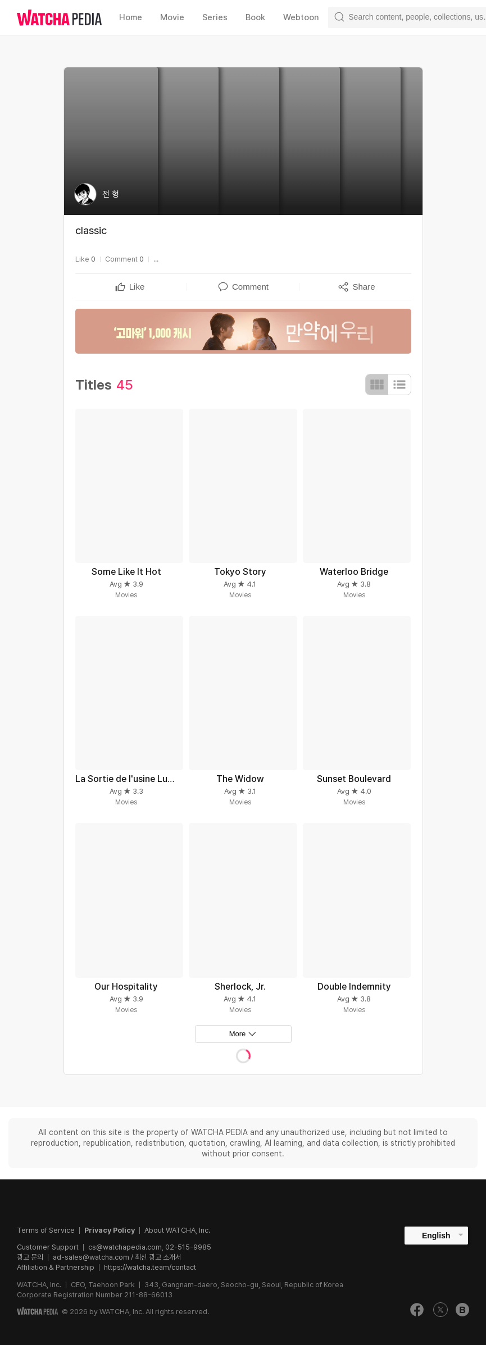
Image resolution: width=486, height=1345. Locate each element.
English (436, 1235)
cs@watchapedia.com (149, 1247)
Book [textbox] (255, 17)
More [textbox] (237, 1034)
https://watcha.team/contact (150, 1267)
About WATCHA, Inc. (177, 1230)
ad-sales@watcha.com (91, 1257)
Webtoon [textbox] (301, 17)
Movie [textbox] (172, 17)
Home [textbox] (130, 17)
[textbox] (137, 286)
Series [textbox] (215, 17)
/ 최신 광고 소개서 (155, 1257)
